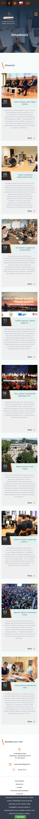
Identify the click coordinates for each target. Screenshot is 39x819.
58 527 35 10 (19, 770)
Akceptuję (20, 817)
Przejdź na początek (19, 731)
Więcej (31, 138)
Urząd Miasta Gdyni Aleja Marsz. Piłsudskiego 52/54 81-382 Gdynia (20, 756)
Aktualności (19, 35)
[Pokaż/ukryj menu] (36, 13)
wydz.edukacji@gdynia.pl (19, 764)
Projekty (19, 787)
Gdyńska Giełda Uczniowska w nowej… (19, 613)
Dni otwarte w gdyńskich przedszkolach (18, 248)
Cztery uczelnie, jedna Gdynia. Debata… (19, 102)
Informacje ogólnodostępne (19, 791)
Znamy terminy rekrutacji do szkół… (19, 686)
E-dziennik (19, 794)
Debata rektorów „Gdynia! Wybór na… (18, 321)
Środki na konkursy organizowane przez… (17, 175)
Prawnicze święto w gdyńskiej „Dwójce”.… (19, 540)
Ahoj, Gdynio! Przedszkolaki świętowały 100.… (18, 394)
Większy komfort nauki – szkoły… (18, 467)
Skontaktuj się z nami (14, 742)
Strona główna (19, 781)
